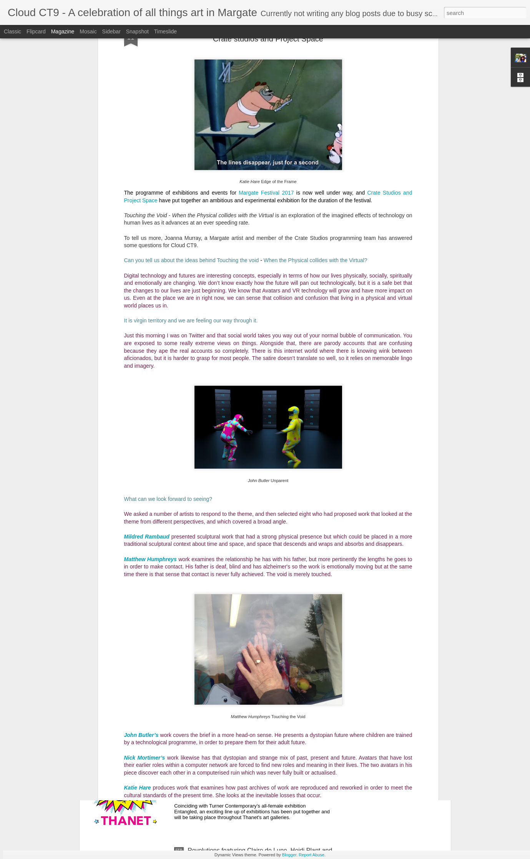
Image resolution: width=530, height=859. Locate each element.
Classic (12, 31)
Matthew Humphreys (150, 405)
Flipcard (36, 31)
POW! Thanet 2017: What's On (230, 763)
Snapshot (137, 31)
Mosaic (88, 31)
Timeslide (165, 31)
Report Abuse (311, 854)
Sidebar (111, 31)
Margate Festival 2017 (266, 39)
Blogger (289, 854)
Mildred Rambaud (146, 383)
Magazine (63, 31)
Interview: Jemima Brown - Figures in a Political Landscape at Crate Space (252, 679)
